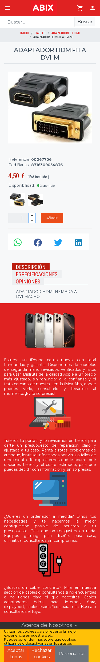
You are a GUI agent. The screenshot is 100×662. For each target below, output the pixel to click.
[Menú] (7, 8)
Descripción (31, 267)
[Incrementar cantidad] (32, 215)
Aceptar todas (16, 653)
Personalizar (72, 653)
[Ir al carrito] (80, 8)
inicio (24, 33)
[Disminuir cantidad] (32, 220)
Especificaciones (37, 274)
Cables (40, 33)
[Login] (92, 8)
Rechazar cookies (41, 653)
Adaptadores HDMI (65, 33)
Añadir (52, 218)
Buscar (85, 21)
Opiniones (28, 281)
